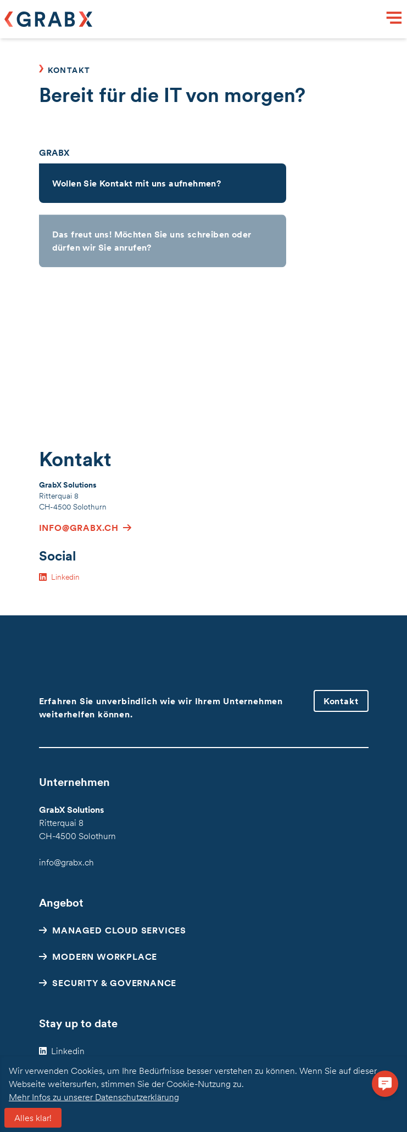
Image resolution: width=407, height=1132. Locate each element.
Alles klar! (33, 1117)
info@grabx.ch (66, 862)
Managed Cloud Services (119, 930)
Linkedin (68, 1050)
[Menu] (394, 19)
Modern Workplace (104, 956)
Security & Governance (114, 982)
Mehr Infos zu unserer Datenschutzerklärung (94, 1096)
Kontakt (341, 700)
